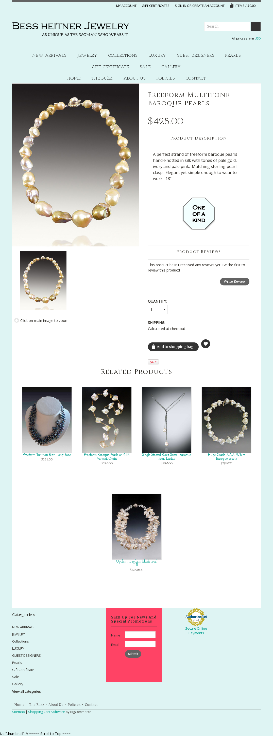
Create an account (208, 5)
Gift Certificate (110, 67)
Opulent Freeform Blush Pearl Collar (136, 563)
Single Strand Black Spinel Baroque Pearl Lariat (166, 457)
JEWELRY (87, 55)
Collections (123, 55)
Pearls (233, 55)
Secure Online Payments (196, 630)
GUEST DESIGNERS (195, 55)
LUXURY (157, 55)
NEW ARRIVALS (49, 55)
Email (115, 644)
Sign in (180, 5)
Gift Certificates (155, 5)
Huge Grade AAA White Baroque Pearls (226, 457)
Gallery (171, 67)
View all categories (26, 691)
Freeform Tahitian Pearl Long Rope (47, 455)
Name (115, 635)
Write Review (235, 281)
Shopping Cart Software (46, 711)
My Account (126, 5)
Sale (145, 67)
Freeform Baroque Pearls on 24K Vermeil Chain (107, 457)
